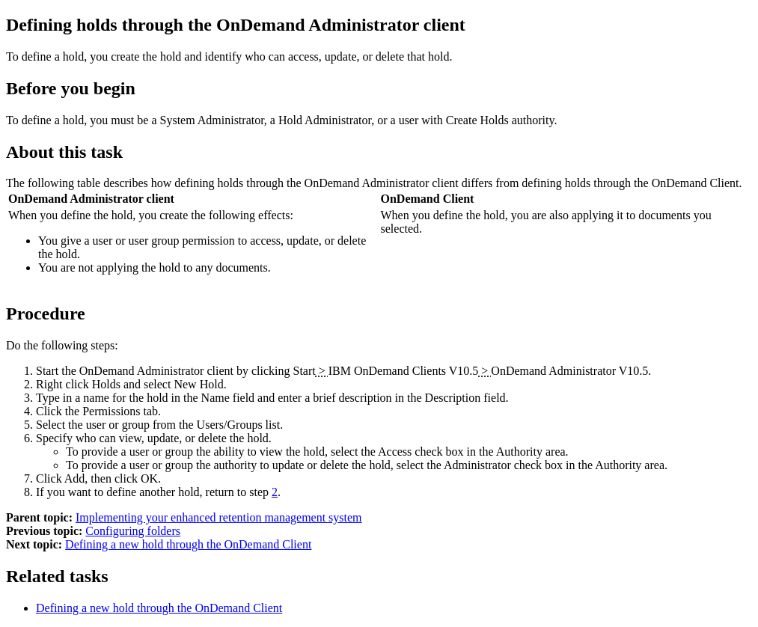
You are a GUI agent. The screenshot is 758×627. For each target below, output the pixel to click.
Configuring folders (132, 530)
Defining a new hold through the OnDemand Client (188, 544)
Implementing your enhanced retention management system (219, 517)
